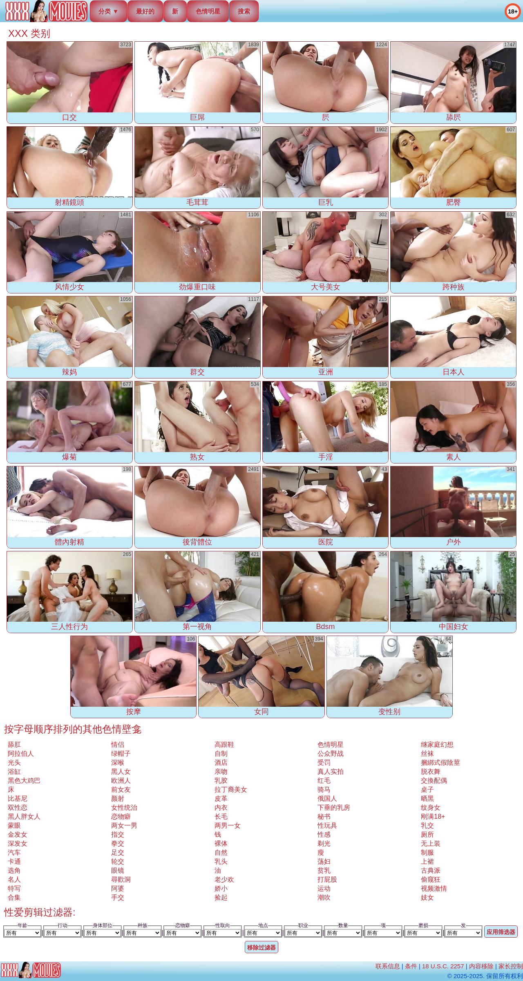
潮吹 (324, 897)
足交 (117, 852)
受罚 (324, 762)
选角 (14, 870)
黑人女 (121, 771)
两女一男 (124, 825)
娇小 (221, 888)
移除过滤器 (261, 947)
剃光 (324, 843)
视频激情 (434, 888)
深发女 (17, 843)
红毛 (324, 780)
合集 (14, 897)
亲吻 (221, 771)
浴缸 (14, 771)
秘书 (324, 816)
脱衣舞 (430, 771)
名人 (14, 879)
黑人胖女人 (24, 816)
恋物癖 (121, 816)
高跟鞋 (224, 744)
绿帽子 (121, 753)
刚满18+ (433, 816)
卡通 (14, 861)
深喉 (117, 762)
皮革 (221, 798)
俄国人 (327, 798)
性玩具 (327, 825)
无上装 (430, 843)
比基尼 (17, 798)
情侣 (117, 744)
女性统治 (124, 807)
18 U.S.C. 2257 (443, 966)
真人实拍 (330, 771)
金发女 (17, 834)
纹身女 (430, 807)
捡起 (221, 897)
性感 (324, 834)
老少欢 (224, 879)
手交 (117, 897)
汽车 (14, 852)
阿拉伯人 (21, 753)
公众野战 (330, 753)
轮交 (117, 861)
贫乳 (324, 870)
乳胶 (221, 780)
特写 (14, 888)
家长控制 (510, 966)
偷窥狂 (430, 879)
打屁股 (327, 879)
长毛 (221, 816)
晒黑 (427, 798)
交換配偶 (434, 780)
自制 (221, 753)
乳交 (427, 825)
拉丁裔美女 (231, 789)
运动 (324, 888)
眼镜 (117, 870)
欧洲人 (121, 780)
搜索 (244, 11)
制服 (427, 852)
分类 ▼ (108, 11)
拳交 (117, 843)
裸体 (221, 843)
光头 (14, 762)
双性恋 (17, 807)
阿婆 (117, 888)
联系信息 (387, 966)
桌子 (427, 789)
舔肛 (14, 744)
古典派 (430, 870)
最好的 (145, 11)
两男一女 (228, 825)
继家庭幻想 (437, 744)
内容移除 (481, 966)
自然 (221, 852)
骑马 (324, 789)
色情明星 (208, 11)
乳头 (221, 861)
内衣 (221, 807)
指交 (117, 834)
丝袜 (427, 753)
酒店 (221, 762)
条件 (411, 966)
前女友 (121, 789)
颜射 (117, 798)
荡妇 (324, 861)
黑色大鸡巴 (24, 780)
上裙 (427, 861)
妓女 (427, 897)
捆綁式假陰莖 (440, 762)
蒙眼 (14, 825)
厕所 (427, 834)
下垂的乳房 (333, 807)
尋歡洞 (121, 879)
